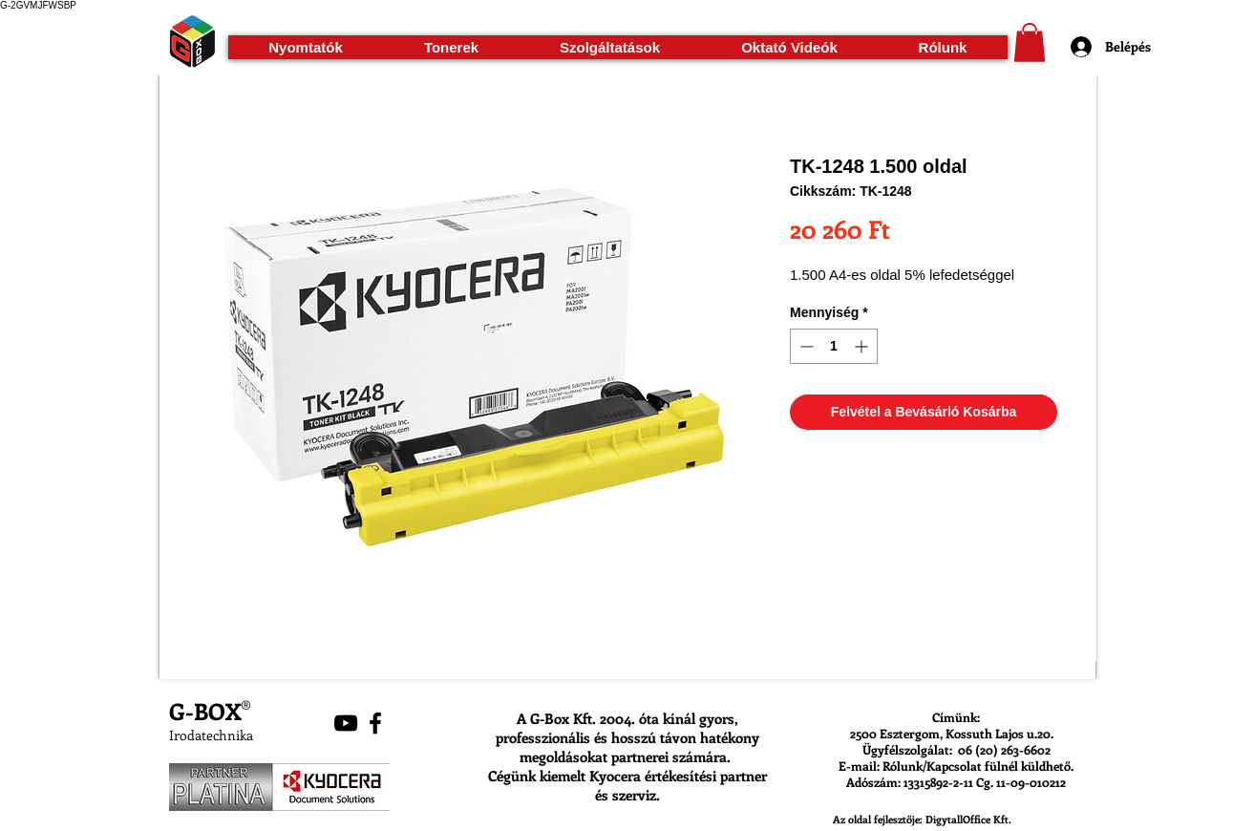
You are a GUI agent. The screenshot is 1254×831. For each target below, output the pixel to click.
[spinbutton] (834, 346)
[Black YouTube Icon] (345, 723)
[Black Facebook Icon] (375, 723)
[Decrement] (805, 346)
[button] (306, 47)
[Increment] (863, 346)
